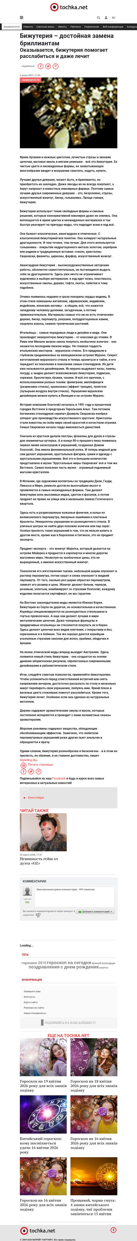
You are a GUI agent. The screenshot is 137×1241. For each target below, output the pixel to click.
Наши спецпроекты (35, 1013)
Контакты (29, 996)
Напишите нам (32, 991)
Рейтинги (75, 26)
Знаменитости (12, 26)
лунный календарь (103, 963)
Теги (25, 954)
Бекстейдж (36, 797)
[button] (106, 18)
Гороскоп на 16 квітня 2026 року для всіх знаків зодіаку (93, 1143)
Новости (28, 26)
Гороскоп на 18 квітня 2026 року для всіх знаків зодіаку (93, 1086)
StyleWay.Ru (28, 760)
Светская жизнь (45, 26)
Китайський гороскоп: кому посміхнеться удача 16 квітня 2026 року (41, 1145)
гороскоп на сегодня (69, 962)
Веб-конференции (113, 26)
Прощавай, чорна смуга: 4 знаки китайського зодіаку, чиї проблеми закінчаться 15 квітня (93, 1207)
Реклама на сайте (34, 1007)
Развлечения (92, 26)
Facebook (59, 778)
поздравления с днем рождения (64, 967)
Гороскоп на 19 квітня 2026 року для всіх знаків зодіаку (43, 1086)
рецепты (103, 967)
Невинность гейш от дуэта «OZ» (39, 861)
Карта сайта (31, 1002)
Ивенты (62, 26)
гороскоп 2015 (34, 962)
